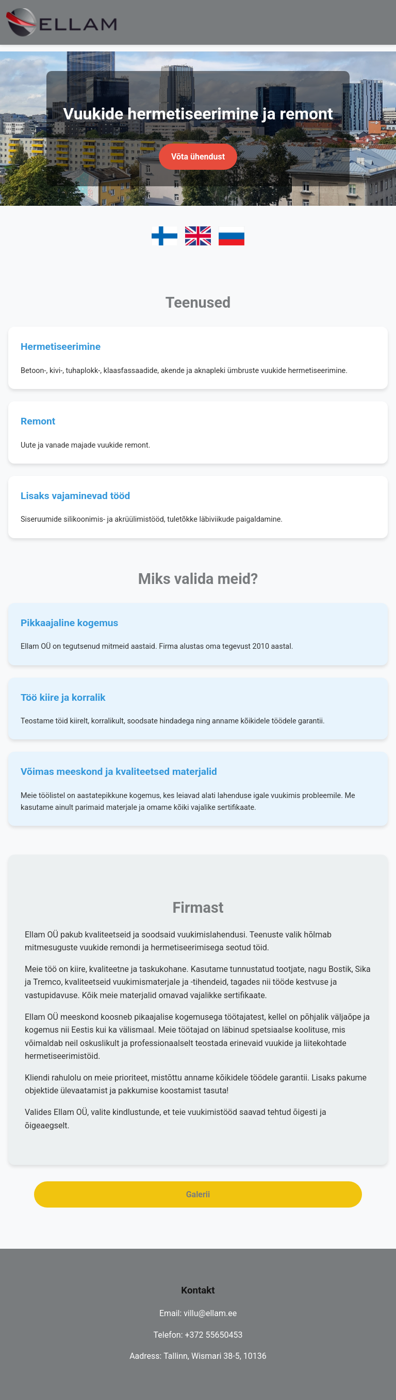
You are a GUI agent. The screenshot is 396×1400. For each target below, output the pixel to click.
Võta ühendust (198, 157)
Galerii (198, 1194)
